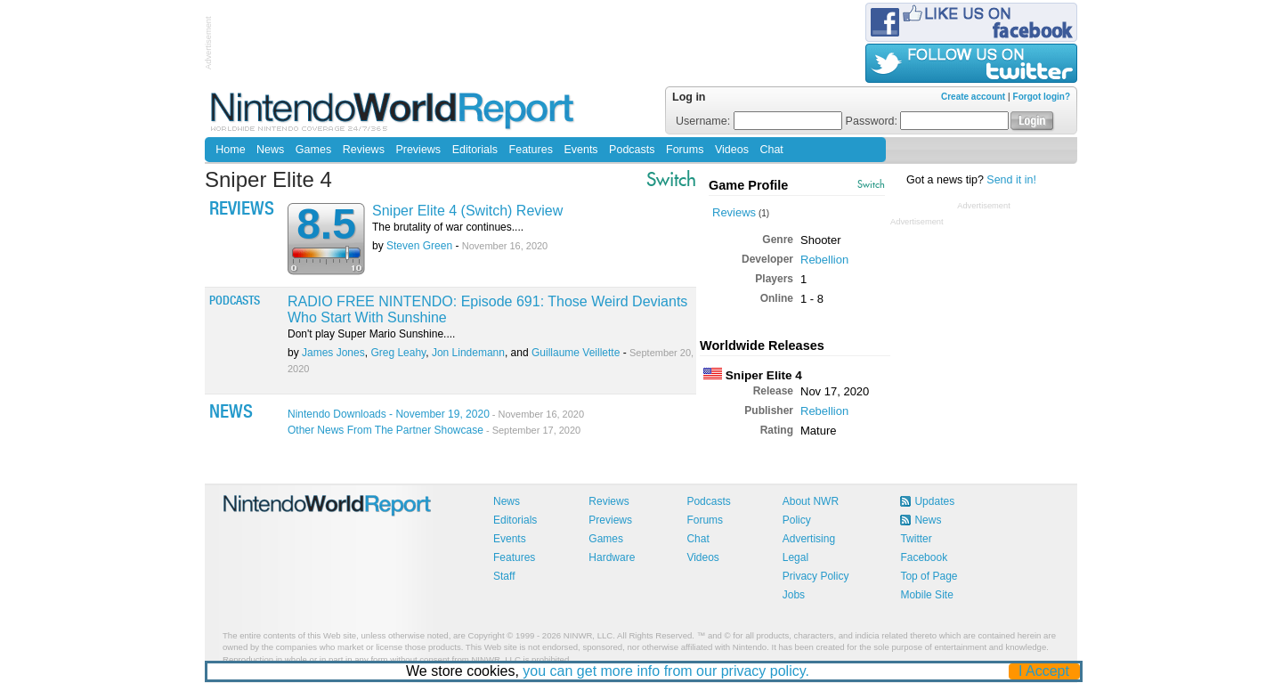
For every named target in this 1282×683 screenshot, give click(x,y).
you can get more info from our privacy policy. (666, 671)
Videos (732, 149)
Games (313, 149)
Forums (684, 149)
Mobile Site (926, 595)
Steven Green (419, 246)
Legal (795, 557)
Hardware (611, 557)
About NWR (811, 501)
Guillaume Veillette (575, 352)
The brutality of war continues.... (447, 227)
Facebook (923, 557)
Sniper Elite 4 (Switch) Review (467, 210)
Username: (759, 121)
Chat (771, 149)
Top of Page (928, 576)
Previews (418, 149)
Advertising (809, 539)
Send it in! (1011, 180)
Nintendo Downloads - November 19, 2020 (436, 414)
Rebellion (824, 259)
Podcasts (631, 149)
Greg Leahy (398, 352)
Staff (504, 576)
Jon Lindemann (468, 352)
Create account (973, 97)
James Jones (333, 352)
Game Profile (748, 185)
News (270, 149)
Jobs (794, 595)
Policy (797, 520)
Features (531, 149)
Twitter (915, 539)
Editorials (475, 149)
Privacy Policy (816, 576)
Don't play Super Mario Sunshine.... (371, 334)
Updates (934, 501)
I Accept (1044, 671)
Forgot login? (1041, 97)
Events (580, 149)
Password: (928, 121)
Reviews (364, 149)
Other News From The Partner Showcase (434, 430)
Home (230, 149)
